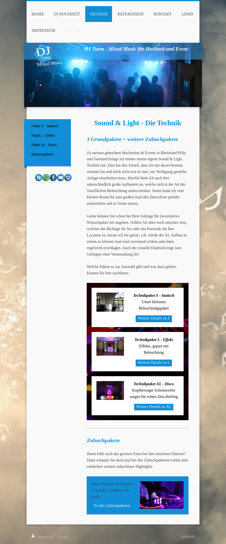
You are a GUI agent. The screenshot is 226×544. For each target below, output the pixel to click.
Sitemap (62, 536)
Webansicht (187, 536)
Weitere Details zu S (154, 318)
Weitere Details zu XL (153, 407)
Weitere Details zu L (154, 362)
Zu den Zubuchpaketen (112, 505)
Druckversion (43, 536)
